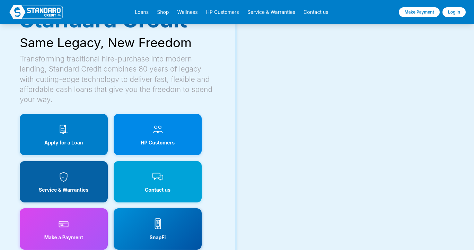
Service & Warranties (271, 12)
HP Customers (222, 12)
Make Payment (419, 12)
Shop (163, 12)
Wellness (187, 12)
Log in (454, 12)
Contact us (316, 12)
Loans (142, 12)
